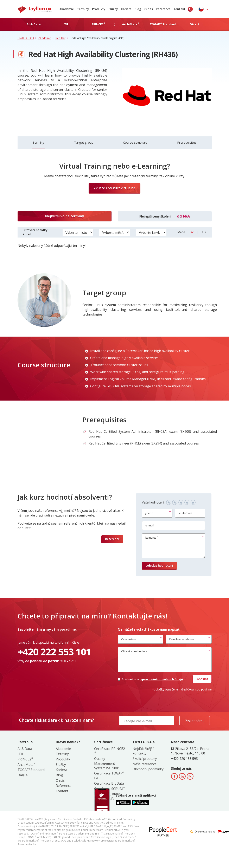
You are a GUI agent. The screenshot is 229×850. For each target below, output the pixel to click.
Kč (192, 232)
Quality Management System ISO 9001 (107, 763)
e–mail (149, 525)
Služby (113, 9)
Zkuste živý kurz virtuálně (114, 188)
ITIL (21, 754)
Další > (23, 775)
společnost (185, 513)
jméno (149, 513)
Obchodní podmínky (148, 769)
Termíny (83, 9)
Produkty (98, 9)
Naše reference (145, 764)
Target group (83, 142)
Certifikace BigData (109, 783)
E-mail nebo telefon (181, 639)
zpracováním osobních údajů (161, 679)
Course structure (135, 142)
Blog (138, 9)
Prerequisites (187, 142)
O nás (148, 9)
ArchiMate (26, 764)
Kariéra (126, 9)
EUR (203, 232)
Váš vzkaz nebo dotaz (135, 651)
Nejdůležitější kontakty (143, 751)
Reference (163, 9)
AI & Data (25, 748)
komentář (151, 537)
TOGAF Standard (31, 769)
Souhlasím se (150, 679)
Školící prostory (145, 758)
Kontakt (179, 9)
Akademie (66, 9)
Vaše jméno (128, 639)
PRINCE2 (25, 759)
